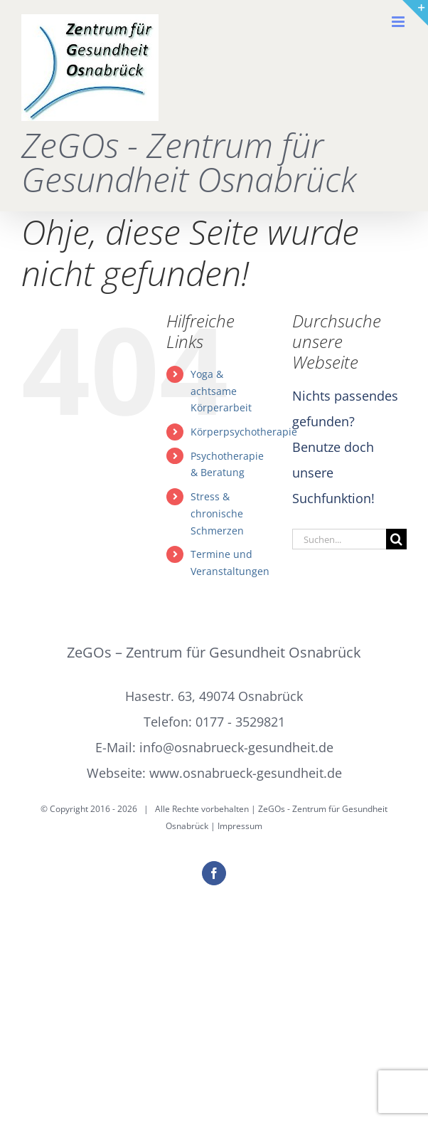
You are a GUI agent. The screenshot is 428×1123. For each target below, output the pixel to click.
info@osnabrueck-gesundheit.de (236, 747)
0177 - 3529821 (240, 721)
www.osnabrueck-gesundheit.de (245, 772)
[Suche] (396, 539)
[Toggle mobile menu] (399, 21)
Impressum (240, 826)
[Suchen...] (339, 539)
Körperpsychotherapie (244, 431)
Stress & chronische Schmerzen (217, 513)
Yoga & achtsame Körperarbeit (221, 391)
